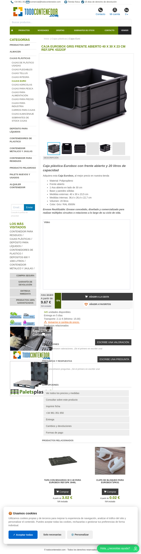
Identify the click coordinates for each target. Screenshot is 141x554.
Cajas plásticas (20, 58)
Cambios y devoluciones (59, 426)
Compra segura (25, 275)
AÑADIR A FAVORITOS (97, 304)
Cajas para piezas (23, 99)
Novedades (43, 30)
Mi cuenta (115, 11)
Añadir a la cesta (97, 296)
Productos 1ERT (20, 45)
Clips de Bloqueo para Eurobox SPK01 (110, 481)
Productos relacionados (56, 325)
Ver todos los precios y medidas (62, 393)
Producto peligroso (23, 168)
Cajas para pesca (22, 88)
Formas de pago (54, 432)
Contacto (100, 11)
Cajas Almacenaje (23, 114)
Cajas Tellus (20, 73)
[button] (127, 57)
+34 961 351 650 (55, 413)
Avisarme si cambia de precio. (62, 322)
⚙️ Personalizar (80, 534)
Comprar (62, 491)
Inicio (46, 38)
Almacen (15, 51)
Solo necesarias (52, 534)
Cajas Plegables (22, 69)
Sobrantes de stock (84, 30)
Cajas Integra (20, 77)
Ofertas (60, 30)
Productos (24, 30)
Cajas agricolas (22, 84)
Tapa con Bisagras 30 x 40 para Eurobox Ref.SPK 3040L (62, 481)
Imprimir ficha (53, 406)
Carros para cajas (23, 110)
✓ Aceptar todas (23, 534)
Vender (124, 30)
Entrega (50, 419)
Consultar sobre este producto (62, 399)
